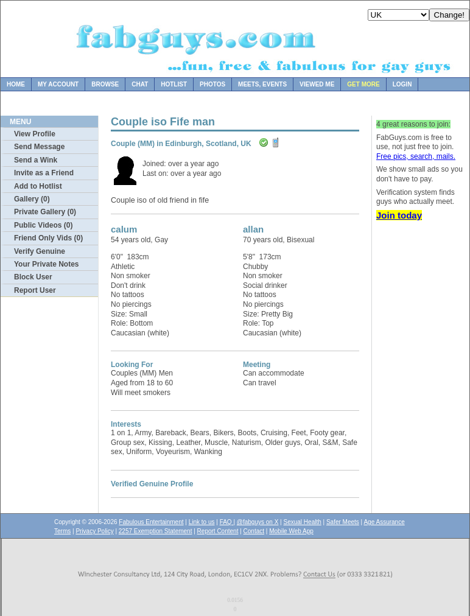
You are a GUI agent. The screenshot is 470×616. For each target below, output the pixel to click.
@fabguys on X (258, 522)
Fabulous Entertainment (151, 522)
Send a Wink (35, 160)
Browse (105, 84)
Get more (363, 84)
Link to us (202, 522)
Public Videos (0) (43, 225)
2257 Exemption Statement (155, 531)
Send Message (39, 146)
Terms (62, 531)
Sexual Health (302, 522)
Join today (399, 215)
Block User (33, 277)
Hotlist (174, 84)
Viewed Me (317, 84)
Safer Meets (342, 522)
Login (402, 84)
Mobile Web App (291, 531)
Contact (254, 531)
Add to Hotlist (38, 186)
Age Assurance (383, 522)
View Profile (34, 134)
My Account (58, 84)
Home (16, 84)
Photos (212, 84)
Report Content (218, 531)
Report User (35, 290)
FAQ (227, 522)
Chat (140, 84)
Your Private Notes (46, 264)
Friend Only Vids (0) (48, 238)
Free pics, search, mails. (415, 156)
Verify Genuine (39, 251)
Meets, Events (262, 84)
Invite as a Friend (44, 173)
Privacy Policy (94, 531)
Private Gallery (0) (45, 212)
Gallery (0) (32, 199)
